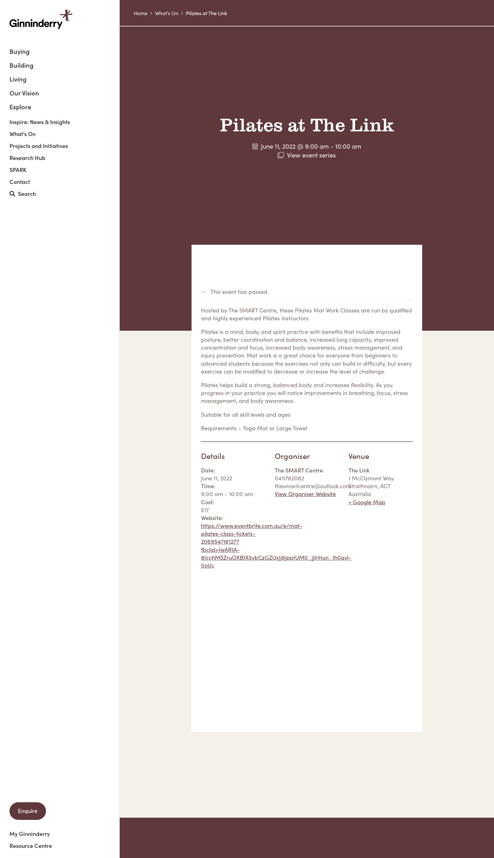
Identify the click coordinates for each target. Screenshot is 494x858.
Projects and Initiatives (38, 146)
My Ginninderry (29, 834)
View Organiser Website (305, 494)
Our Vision (24, 93)
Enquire (27, 811)
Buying (19, 52)
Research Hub (27, 158)
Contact (19, 182)
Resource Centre (30, 846)
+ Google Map (366, 502)
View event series (311, 154)
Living (17, 79)
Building (21, 65)
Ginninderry (40, 19)
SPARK (17, 170)
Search (22, 194)
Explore (20, 106)
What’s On (22, 134)
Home (140, 12)
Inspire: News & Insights (39, 122)
